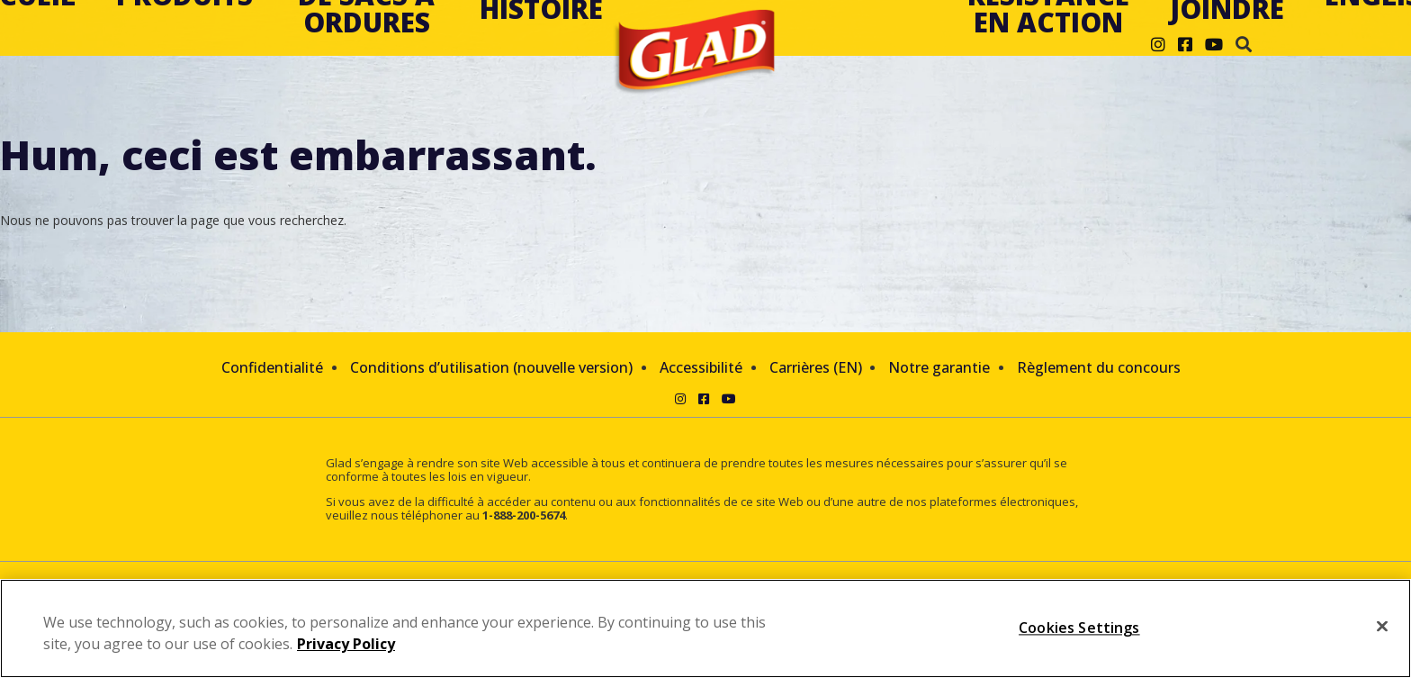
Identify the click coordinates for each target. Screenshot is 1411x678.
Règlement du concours (1099, 367)
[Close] (1382, 626)
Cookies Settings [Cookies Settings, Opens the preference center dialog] (1079, 627)
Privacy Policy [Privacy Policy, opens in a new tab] (346, 644)
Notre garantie (939, 367)
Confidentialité (272, 367)
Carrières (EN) (815, 367)
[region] (705, 628)
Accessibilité (701, 367)
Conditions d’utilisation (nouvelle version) (491, 367)
